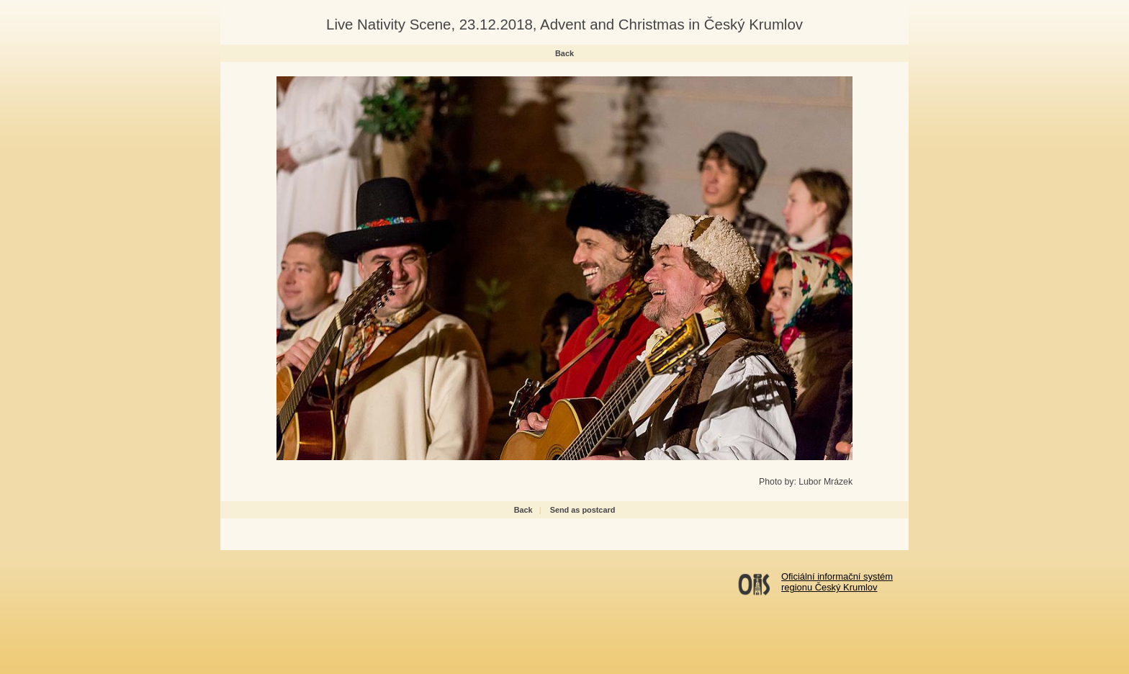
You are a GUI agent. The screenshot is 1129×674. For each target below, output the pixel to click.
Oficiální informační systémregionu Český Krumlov (837, 582)
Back (564, 53)
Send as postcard (583, 510)
